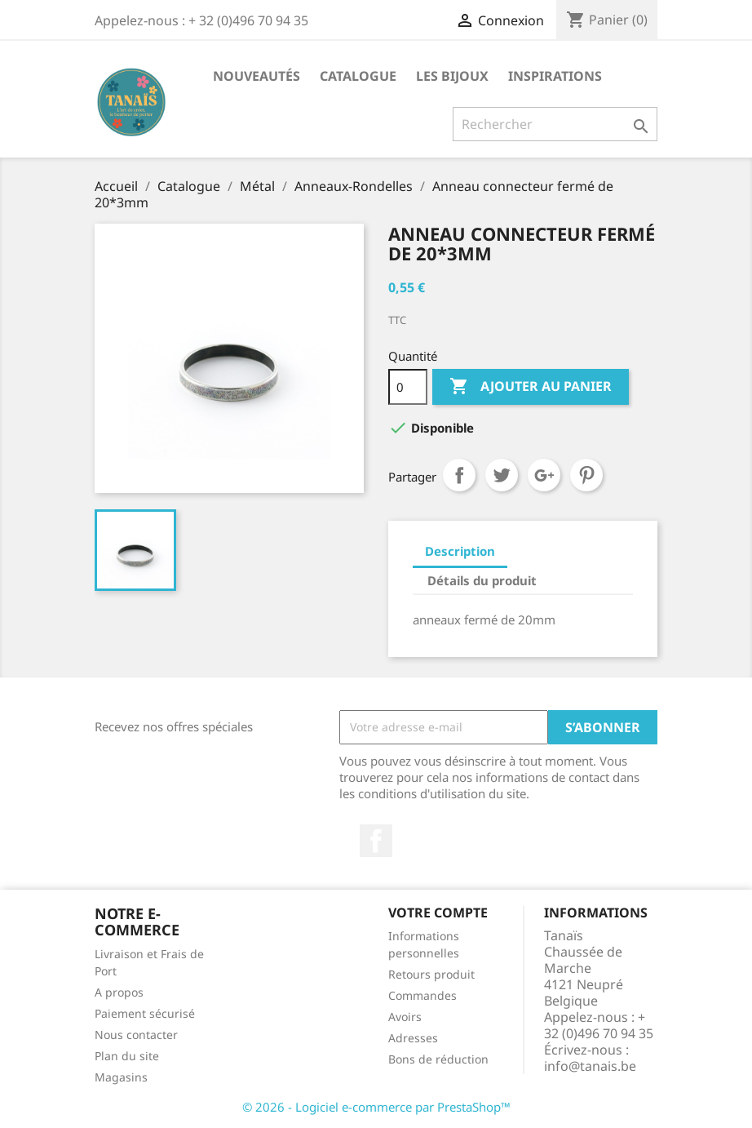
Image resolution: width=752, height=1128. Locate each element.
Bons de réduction (438, 1059)
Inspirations (555, 76)
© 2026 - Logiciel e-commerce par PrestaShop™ (376, 1107)
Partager (459, 475)
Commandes (422, 995)
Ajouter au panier (530, 386)
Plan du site (127, 1056)
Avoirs (405, 1016)
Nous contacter (136, 1034)
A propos (119, 992)
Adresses (413, 1038)
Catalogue (358, 76)
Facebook (376, 840)
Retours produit (431, 974)
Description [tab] (460, 551)
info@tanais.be (590, 1066)
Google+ (544, 475)
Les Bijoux (452, 76)
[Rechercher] (555, 124)
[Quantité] (407, 387)
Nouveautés (256, 76)
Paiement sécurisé (145, 1013)
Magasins (121, 1077)
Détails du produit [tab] (482, 580)
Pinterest (586, 475)
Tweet (501, 475)
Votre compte (438, 912)
